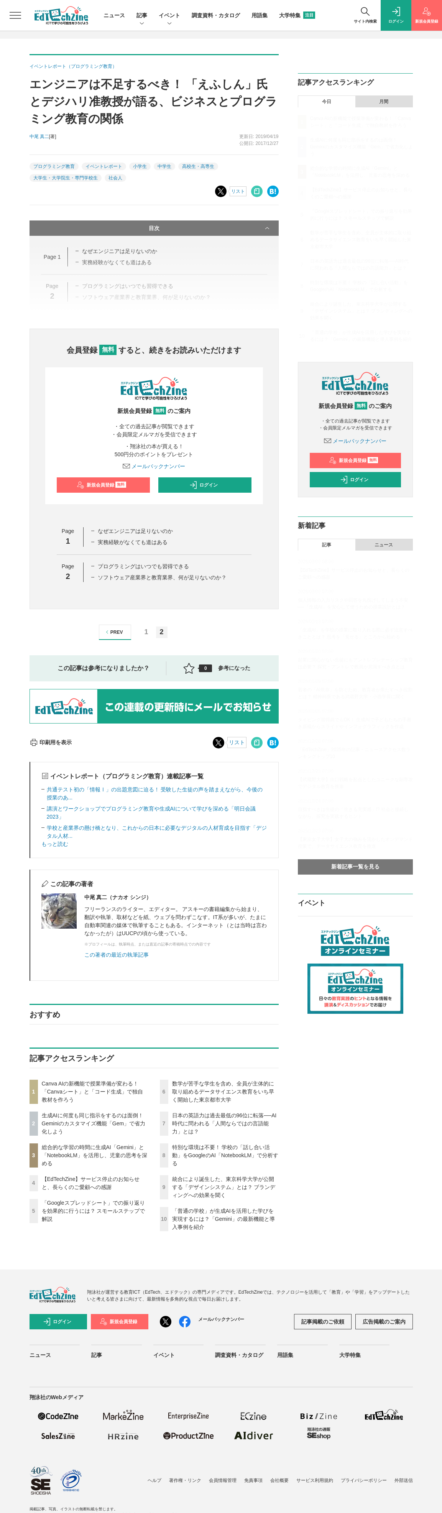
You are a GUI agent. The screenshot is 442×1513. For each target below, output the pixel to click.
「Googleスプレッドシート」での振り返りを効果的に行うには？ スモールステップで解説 (93, 1211)
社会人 (115, 178)
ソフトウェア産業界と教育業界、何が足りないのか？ (162, 577)
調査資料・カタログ (216, 15)
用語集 (259, 15)
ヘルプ (154, 1480)
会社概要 (279, 1480)
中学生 (164, 166)
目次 (210, 228)
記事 (141, 16)
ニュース (114, 15)
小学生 (140, 166)
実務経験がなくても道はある (133, 542)
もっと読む (54, 844)
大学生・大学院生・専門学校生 (65, 178)
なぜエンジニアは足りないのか (135, 531)
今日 (326, 101)
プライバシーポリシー (364, 1480)
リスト (238, 191)
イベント (169, 16)
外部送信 (403, 1480)
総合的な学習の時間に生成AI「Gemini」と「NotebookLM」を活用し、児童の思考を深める (94, 1155)
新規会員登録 (101, 485)
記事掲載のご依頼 (322, 1322)
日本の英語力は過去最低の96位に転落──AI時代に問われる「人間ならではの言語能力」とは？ (224, 1123)
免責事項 (253, 1480)
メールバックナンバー (154, 466)
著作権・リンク (185, 1480)
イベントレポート (103, 166)
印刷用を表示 (51, 742)
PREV (113, 632)
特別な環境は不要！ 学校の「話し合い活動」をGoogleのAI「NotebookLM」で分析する (225, 1155)
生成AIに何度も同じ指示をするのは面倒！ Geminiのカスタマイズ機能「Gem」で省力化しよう (94, 1123)
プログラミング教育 (54, 166)
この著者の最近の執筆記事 (116, 955)
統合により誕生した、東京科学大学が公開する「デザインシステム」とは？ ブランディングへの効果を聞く (224, 1187)
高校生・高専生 (198, 166)
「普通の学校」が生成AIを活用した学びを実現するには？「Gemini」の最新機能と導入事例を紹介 (223, 1219)
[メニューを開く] (15, 15)
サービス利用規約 (314, 1480)
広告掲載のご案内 (384, 1322)
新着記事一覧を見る (355, 866)
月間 (383, 101)
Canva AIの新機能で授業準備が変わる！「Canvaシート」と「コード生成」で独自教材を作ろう (92, 1091)
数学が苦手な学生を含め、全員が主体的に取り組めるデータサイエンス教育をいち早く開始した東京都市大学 (223, 1091)
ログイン (203, 485)
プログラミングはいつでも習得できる (143, 566)
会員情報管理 (223, 1480)
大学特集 (297, 15)
